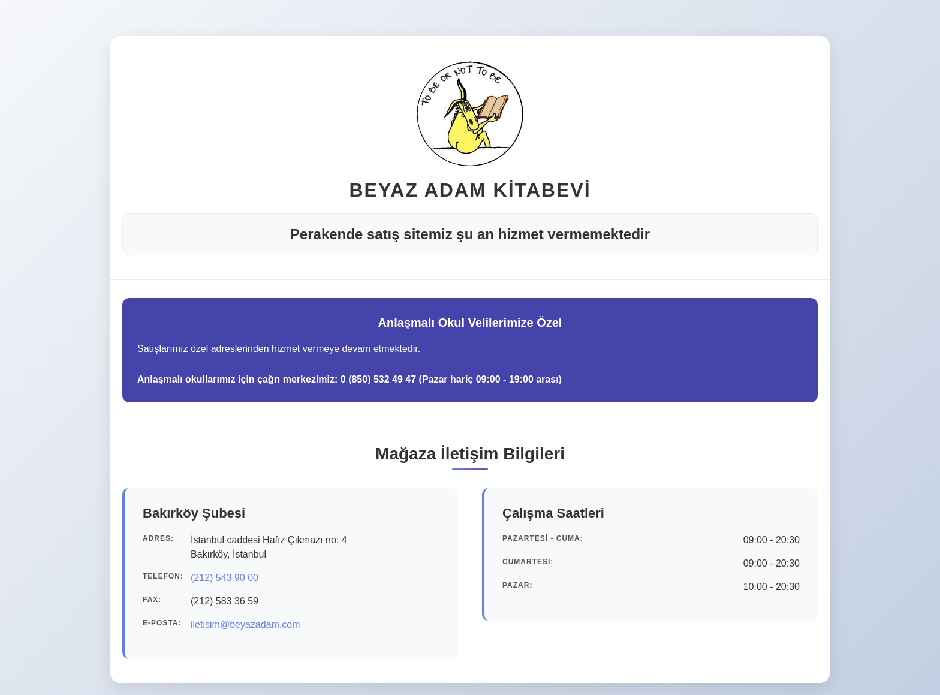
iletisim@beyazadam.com (245, 624)
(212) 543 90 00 (224, 578)
